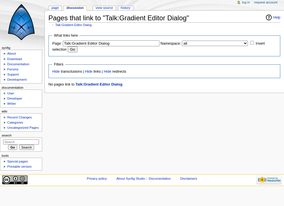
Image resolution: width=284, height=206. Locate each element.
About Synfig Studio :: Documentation (143, 178)
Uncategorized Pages (23, 127)
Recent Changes (19, 117)
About (11, 53)
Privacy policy (97, 178)
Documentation (18, 64)
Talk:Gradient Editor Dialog (73, 25)
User (10, 93)
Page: (57, 43)
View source (104, 7)
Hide (56, 72)
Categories (15, 122)
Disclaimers (188, 178)
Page (55, 7)
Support (13, 74)
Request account (266, 2)
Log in (246, 2)
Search (7, 135)
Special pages (17, 161)
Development (16, 79)
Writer (11, 103)
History (126, 7)
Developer (14, 98)
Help (277, 17)
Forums (12, 69)
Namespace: (171, 43)
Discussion (75, 7)
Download (14, 59)
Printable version (19, 166)
